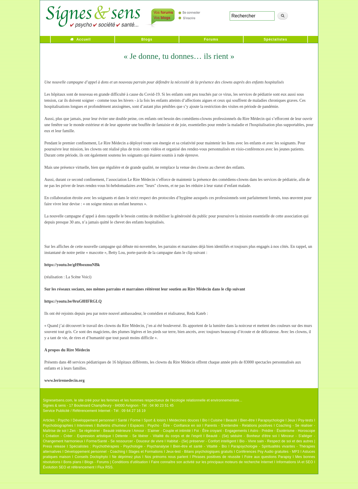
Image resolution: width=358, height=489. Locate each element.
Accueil (83, 39)
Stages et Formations (145, 452)
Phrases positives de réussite (216, 457)
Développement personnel (94, 420)
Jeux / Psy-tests (300, 420)
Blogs (146, 39)
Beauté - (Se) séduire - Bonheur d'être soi (241, 436)
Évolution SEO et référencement (68, 467)
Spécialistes (275, 39)
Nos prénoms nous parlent (166, 457)
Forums (211, 39)
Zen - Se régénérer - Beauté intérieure (100, 431)
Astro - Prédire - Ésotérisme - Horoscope (282, 431)
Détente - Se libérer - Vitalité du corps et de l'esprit (158, 436)
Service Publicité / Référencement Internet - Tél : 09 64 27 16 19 (94, 411)
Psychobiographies (58, 425)
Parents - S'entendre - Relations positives (239, 425)
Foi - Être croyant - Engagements (220, 431)
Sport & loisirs (155, 420)
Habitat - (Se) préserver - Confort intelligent (201, 441)
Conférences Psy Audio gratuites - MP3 (267, 452)
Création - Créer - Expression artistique (78, 436)
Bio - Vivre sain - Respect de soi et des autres (276, 441)
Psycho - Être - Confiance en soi (174, 425)
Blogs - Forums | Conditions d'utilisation (116, 462)
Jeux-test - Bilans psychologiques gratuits (199, 452)
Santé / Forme (129, 420)
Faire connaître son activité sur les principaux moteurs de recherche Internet (212, 462)
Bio (204, 420)
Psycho (64, 420)
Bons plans (72, 462)
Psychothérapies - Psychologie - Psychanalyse (131, 446)
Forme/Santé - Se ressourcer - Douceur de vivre (125, 441)
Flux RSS (104, 467)
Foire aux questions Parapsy (267, 457)
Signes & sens (54, 405)
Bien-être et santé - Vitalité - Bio (200, 446)
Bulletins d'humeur (112, 425)
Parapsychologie (271, 420)
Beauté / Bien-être (240, 420)
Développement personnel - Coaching (95, 452)
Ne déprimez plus (126, 457)
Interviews (85, 425)
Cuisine (216, 420)
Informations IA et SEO (294, 462)
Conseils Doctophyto (91, 457)
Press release (54, 446)
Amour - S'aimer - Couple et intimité (162, 431)
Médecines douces (184, 420)
